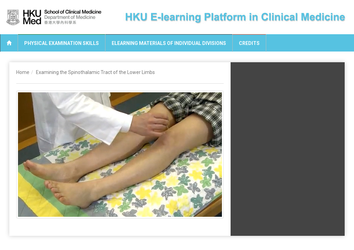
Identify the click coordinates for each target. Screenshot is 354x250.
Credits (249, 43)
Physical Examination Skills (61, 43)
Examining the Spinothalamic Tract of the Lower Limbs (95, 72)
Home (22, 72)
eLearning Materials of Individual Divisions (169, 43)
